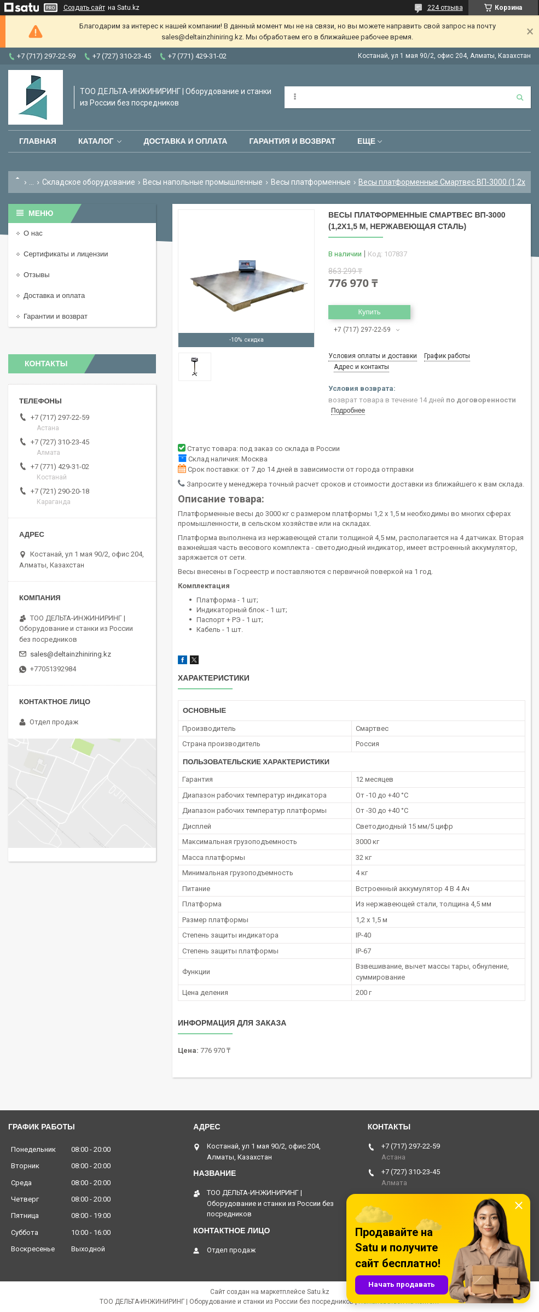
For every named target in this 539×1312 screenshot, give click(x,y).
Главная (37, 141)
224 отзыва (445, 7)
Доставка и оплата (185, 141)
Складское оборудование (88, 182)
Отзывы (37, 275)
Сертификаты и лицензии (66, 254)
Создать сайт (84, 7)
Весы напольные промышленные (203, 182)
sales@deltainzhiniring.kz (70, 654)
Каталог (96, 141)
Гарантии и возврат (56, 316)
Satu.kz (318, 1292)
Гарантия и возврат (292, 141)
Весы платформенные (311, 182)
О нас (33, 233)
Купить (369, 312)
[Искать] (520, 97)
